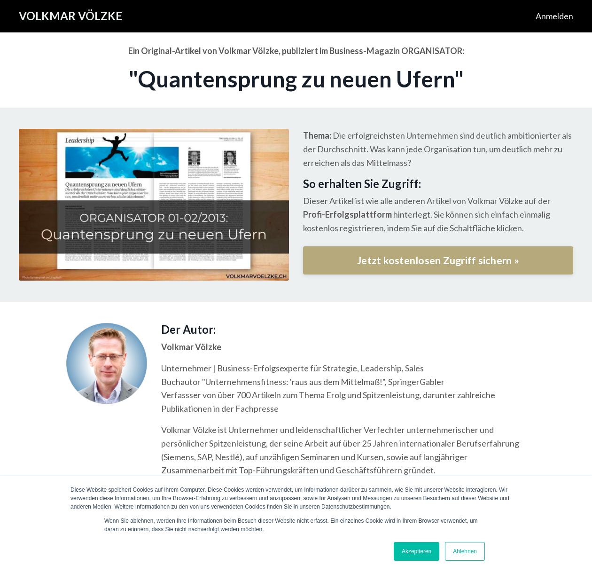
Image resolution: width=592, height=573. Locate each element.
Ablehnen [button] (465, 551)
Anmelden (554, 16)
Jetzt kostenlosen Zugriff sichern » (438, 260)
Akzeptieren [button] (416, 551)
